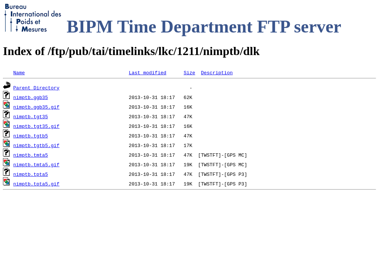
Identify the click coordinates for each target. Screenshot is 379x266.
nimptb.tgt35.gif (36, 126)
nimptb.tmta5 (30, 154)
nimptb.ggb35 (30, 97)
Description (217, 72)
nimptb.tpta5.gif (36, 183)
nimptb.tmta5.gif (36, 164)
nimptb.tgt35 (30, 116)
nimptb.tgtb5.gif (36, 145)
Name (19, 72)
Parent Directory (36, 87)
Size (189, 72)
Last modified (147, 72)
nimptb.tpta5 (30, 174)
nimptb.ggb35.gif (36, 106)
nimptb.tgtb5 (30, 135)
